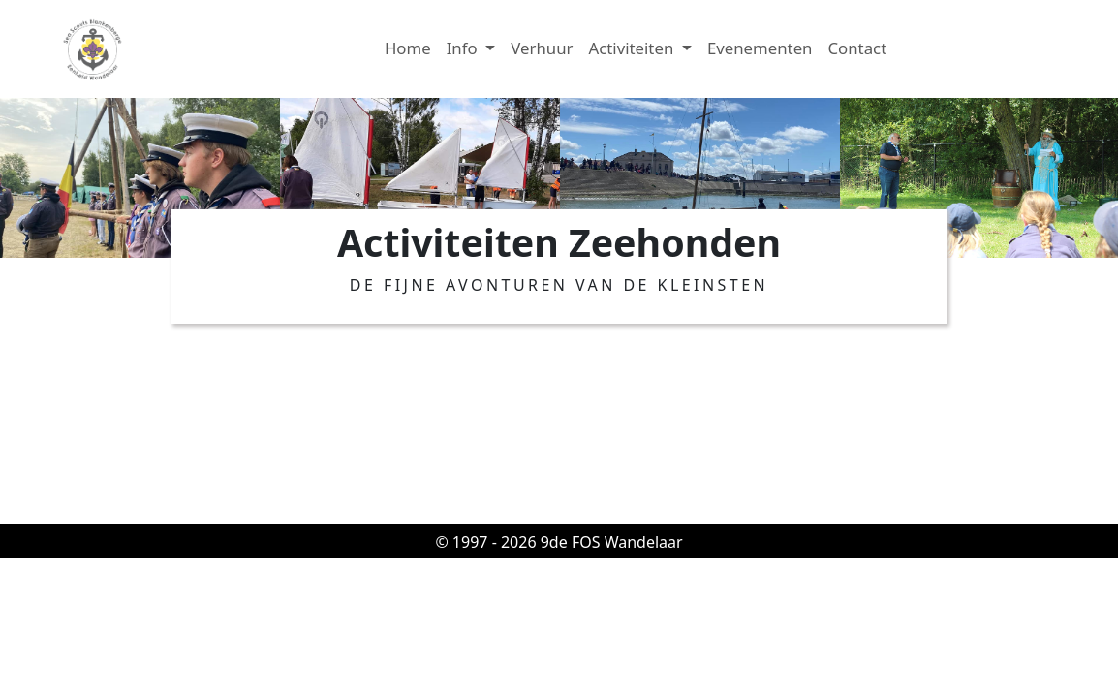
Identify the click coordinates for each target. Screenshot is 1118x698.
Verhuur (542, 48)
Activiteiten (632, 48)
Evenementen (760, 48)
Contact (856, 48)
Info (464, 48)
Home (408, 48)
